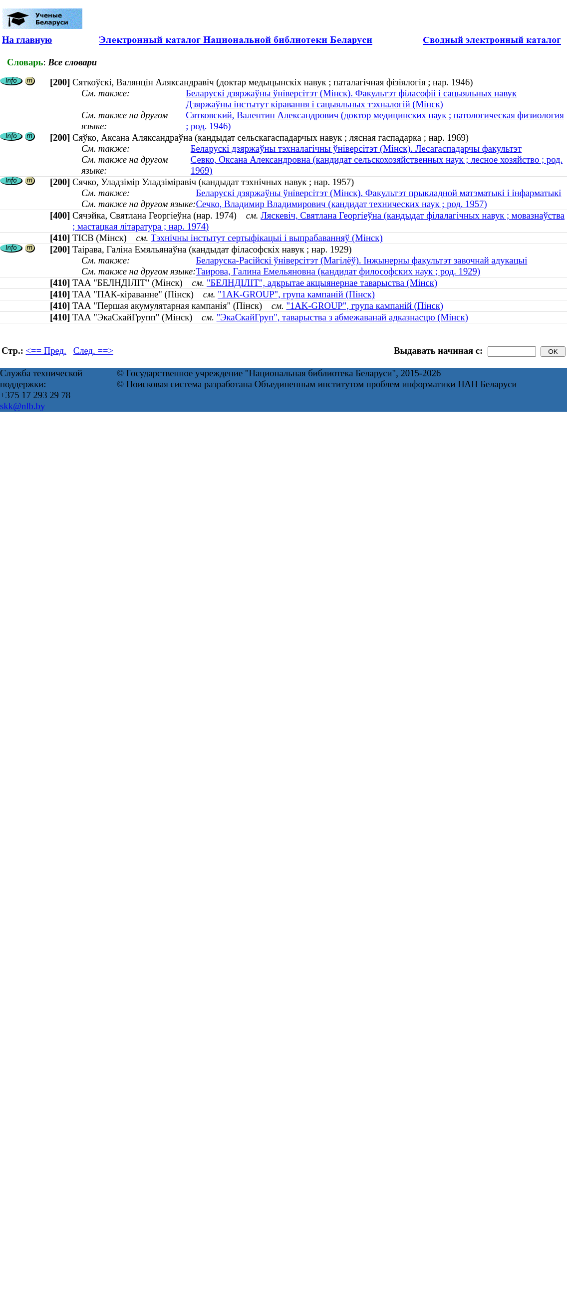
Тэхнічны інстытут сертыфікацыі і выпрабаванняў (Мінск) (267, 238)
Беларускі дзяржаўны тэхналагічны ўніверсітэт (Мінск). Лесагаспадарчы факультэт (356, 148)
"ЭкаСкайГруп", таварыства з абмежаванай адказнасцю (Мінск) (342, 317)
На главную (27, 39)
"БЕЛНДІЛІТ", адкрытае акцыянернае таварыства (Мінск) (322, 282)
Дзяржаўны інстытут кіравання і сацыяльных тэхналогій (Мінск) (314, 104)
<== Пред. (46, 350)
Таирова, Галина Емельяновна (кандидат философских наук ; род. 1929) (338, 271)
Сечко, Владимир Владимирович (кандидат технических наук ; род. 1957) (341, 204)
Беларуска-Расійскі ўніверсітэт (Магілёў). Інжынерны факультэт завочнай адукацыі (361, 260)
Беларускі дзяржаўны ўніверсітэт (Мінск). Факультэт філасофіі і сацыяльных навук (351, 93)
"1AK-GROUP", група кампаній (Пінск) (296, 294)
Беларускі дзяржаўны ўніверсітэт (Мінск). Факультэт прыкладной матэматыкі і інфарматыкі (378, 193)
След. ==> (93, 350)
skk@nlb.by (22, 406)
